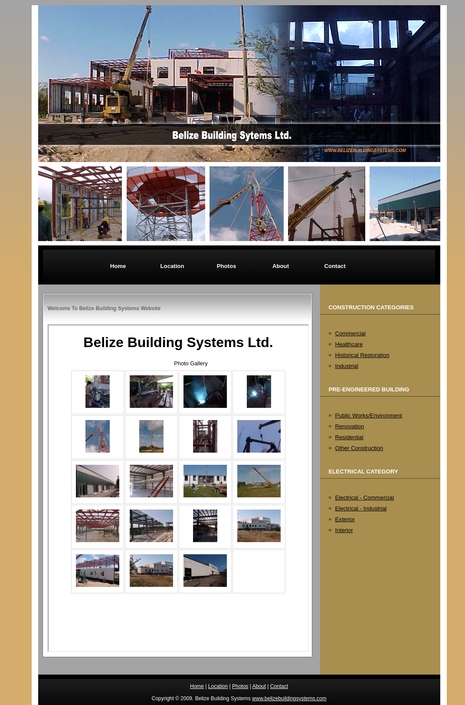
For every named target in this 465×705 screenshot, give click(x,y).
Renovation (349, 426)
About (280, 266)
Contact (334, 266)
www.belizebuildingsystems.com (365, 150)
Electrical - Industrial (361, 508)
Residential (349, 437)
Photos (226, 266)
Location (172, 266)
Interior (344, 530)
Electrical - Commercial (364, 497)
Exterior (345, 519)
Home (118, 266)
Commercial (350, 333)
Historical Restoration (362, 355)
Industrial (347, 366)
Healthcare (349, 344)
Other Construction (359, 448)
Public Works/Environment (368, 415)
